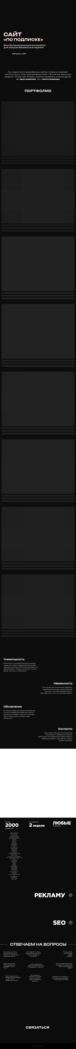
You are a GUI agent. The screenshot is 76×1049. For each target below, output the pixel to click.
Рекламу (49, 895)
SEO (59, 923)
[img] (50, 802)
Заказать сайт (19, 54)
